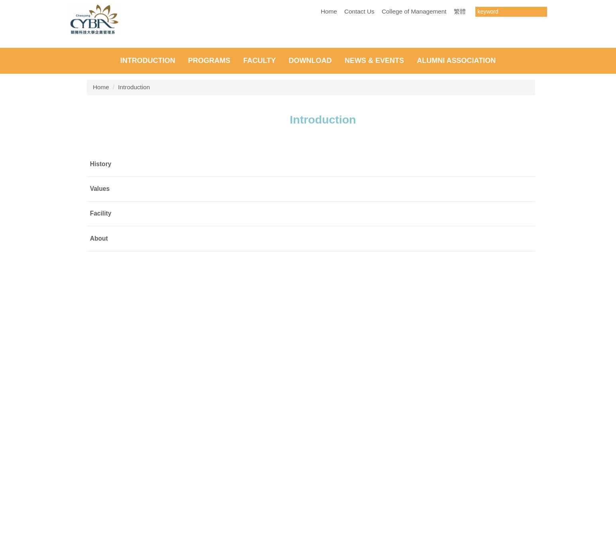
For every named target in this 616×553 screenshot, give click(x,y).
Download (310, 251)
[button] (10, 136)
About (99, 428)
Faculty (259, 251)
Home (329, 11)
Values (100, 379)
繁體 (460, 11)
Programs (209, 251)
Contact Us (359, 11)
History (101, 354)
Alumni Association (456, 251)
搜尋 (540, 12)
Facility (101, 403)
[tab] (300, 232)
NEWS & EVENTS (374, 251)
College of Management (414, 11)
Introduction (147, 251)
